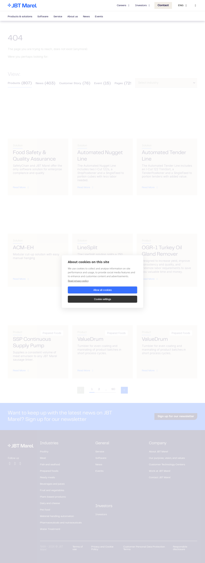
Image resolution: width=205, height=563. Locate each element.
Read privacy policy (78, 285)
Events (99, 17)
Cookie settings (120, 294)
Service (58, 17)
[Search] (195, 5)
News (86, 17)
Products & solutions (20, 17)
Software (42, 17)
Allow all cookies (84, 294)
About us (72, 17)
